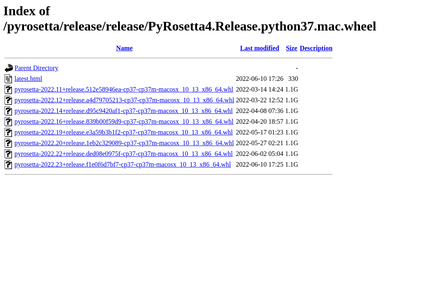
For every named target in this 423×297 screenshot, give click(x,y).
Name (124, 48)
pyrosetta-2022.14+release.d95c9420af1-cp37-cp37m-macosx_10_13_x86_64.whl (123, 110)
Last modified (259, 48)
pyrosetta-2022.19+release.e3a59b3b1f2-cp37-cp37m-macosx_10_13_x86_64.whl (123, 132)
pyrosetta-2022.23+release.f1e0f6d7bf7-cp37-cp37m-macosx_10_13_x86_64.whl (122, 164)
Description (316, 48)
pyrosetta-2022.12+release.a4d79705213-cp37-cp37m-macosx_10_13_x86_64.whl (124, 100)
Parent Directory (36, 67)
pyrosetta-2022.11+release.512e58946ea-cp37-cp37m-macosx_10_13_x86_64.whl (123, 89)
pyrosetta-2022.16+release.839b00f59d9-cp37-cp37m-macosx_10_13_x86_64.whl (123, 121)
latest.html (28, 78)
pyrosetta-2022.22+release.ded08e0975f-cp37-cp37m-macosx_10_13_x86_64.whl (123, 153)
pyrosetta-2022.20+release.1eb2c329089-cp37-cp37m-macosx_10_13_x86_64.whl (124, 142)
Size (291, 48)
